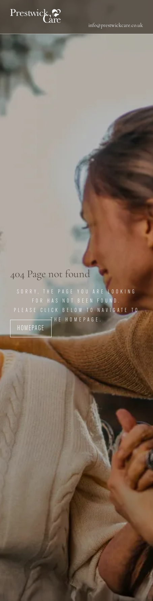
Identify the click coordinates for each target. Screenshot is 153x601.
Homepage (30, 328)
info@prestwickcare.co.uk (115, 25)
